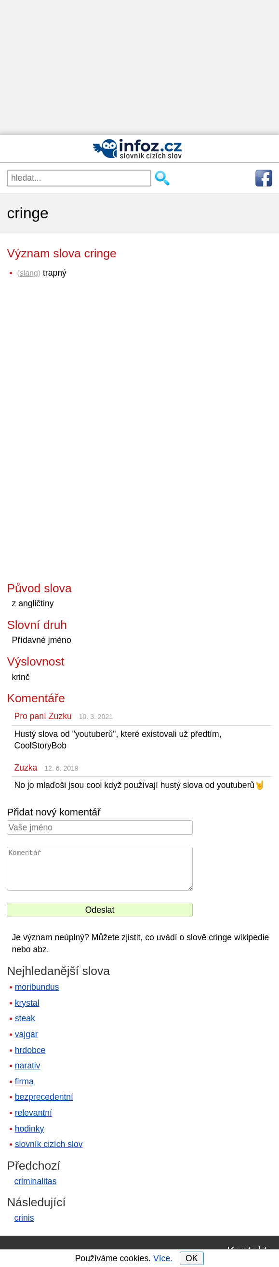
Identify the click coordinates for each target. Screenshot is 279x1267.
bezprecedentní (44, 1097)
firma (24, 1081)
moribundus (37, 987)
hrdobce (30, 1050)
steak (25, 1018)
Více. (163, 1258)
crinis (24, 1218)
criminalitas (35, 1181)
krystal (27, 1003)
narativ (27, 1065)
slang (29, 273)
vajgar (26, 1034)
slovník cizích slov (49, 1144)
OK (192, 1258)
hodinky (29, 1129)
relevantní (33, 1113)
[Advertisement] (139, 67)
